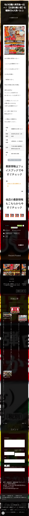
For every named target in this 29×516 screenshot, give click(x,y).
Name (5, 450)
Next (24, 423)
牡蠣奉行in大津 (14, 17)
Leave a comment (17, 230)
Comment (6, 437)
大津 (7, 236)
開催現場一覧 (16, 233)
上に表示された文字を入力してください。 (14, 467)
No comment (7, 230)
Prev (5, 423)
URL (5, 457)
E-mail (16, 450)
